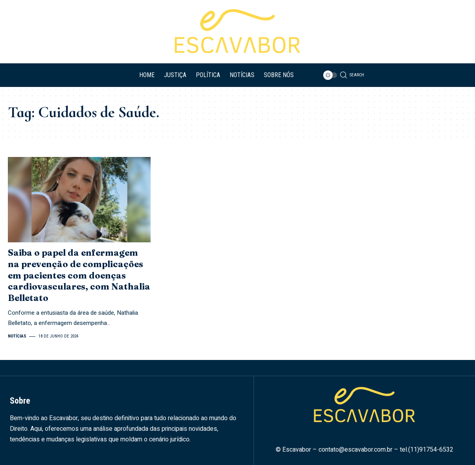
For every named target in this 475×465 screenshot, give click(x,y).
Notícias (17, 336)
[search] (350, 75)
